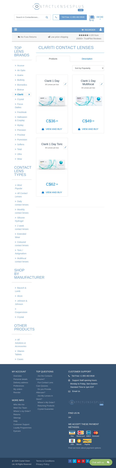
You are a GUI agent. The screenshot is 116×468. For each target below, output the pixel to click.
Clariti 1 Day (52, 80)
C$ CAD (100, 17)
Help (15, 421)
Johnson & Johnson (21, 302)
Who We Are (18, 404)
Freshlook (21, 112)
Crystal (20, 99)
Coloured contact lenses (22, 244)
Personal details (20, 379)
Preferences (18, 386)
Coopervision (21, 312)
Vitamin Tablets (19, 353)
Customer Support (21, 424)
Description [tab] (87, 59)
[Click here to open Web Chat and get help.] (100, 462)
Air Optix (21, 70)
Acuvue (20, 65)
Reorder (17, 392)
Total (19, 149)
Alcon (20, 296)
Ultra (19, 154)
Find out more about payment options (84, 448)
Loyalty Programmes (22, 428)
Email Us (76, 391)
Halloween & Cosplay (21, 119)
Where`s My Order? (46, 402)
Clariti (20, 94)
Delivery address (20, 382)
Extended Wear (20, 235)
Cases (20, 359)
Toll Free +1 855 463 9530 (73, 17)
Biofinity (21, 80)
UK (69, 417)
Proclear (21, 135)
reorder (88, 30)
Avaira (20, 75)
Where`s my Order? (22, 411)
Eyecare (17, 431)
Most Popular (18, 187)
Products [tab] (53, 59)
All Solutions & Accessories (20, 342)
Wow (19, 159)
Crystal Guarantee (46, 409)
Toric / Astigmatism (20, 252)
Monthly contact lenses (22, 211)
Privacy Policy (42, 464)
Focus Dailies (19, 106)
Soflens (20, 144)
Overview (17, 376)
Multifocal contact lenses (22, 260)
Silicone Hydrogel (20, 219)
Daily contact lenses (22, 203)
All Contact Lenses (21, 195)
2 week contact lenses (22, 227)
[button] (15, 29)
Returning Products (46, 406)
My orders (17, 389)
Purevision (22, 139)
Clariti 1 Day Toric (52, 144)
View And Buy (52, 129)
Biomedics (22, 85)
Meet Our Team (20, 408)
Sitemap (17, 418)
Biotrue (20, 89)
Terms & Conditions (45, 461)
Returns (16, 414)
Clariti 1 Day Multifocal (88, 82)
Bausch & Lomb (20, 289)
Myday (20, 125)
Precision (21, 130)
